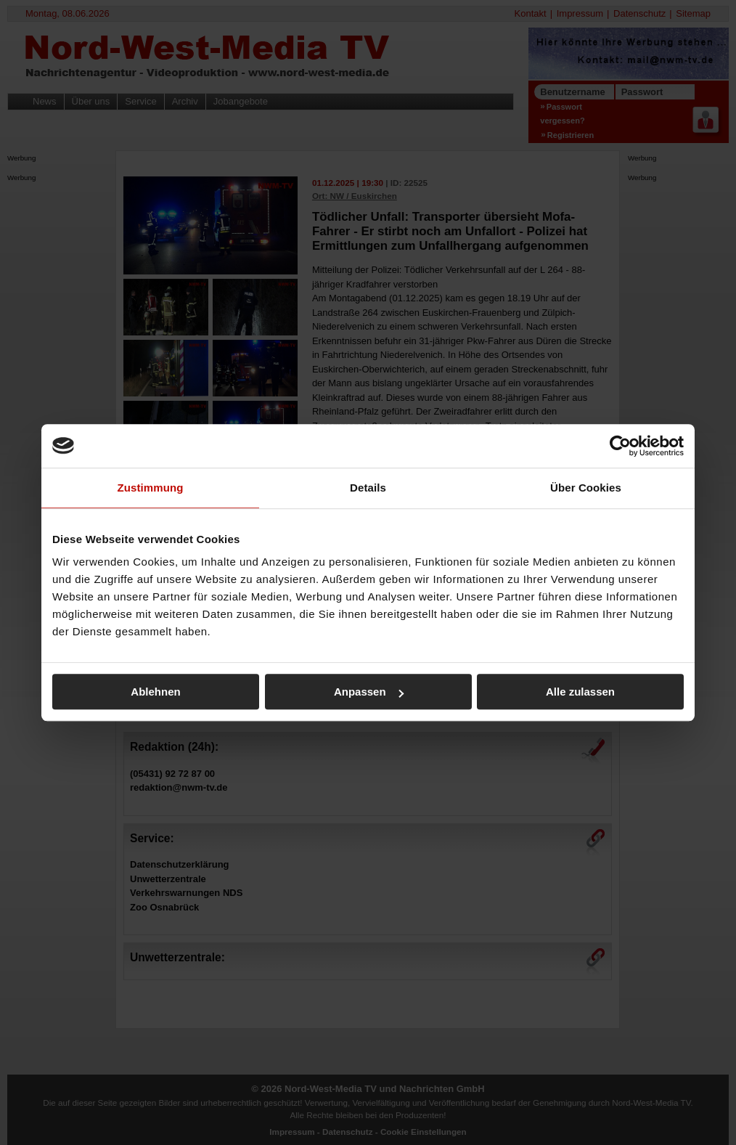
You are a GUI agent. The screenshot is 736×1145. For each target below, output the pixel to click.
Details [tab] (368, 487)
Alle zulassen (580, 691)
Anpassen (369, 691)
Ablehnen (155, 691)
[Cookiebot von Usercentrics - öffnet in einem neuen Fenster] (620, 446)
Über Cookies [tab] (585, 487)
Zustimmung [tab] (151, 487)
